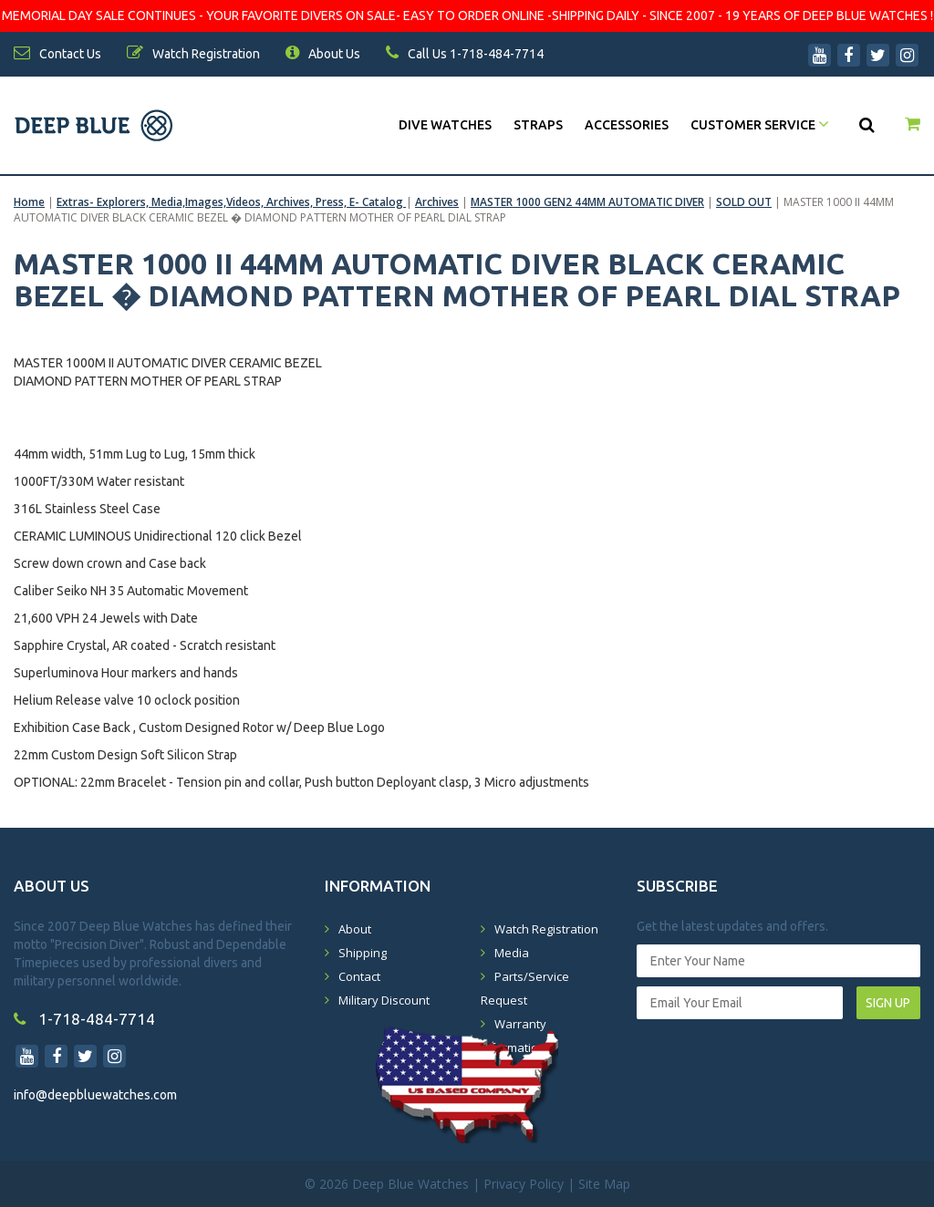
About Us (322, 53)
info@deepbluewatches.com (95, 1095)
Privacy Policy (523, 1183)
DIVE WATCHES (445, 125)
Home (29, 202)
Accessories (627, 125)
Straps (538, 125)
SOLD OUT (744, 202)
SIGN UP (888, 1003)
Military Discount (384, 1000)
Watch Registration (546, 929)
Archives (437, 202)
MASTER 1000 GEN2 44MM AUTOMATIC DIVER (587, 202)
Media (511, 952)
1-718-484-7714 (84, 1018)
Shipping (362, 952)
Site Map (604, 1183)
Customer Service (759, 125)
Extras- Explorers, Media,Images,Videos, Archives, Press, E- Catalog (231, 202)
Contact (359, 976)
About (354, 929)
